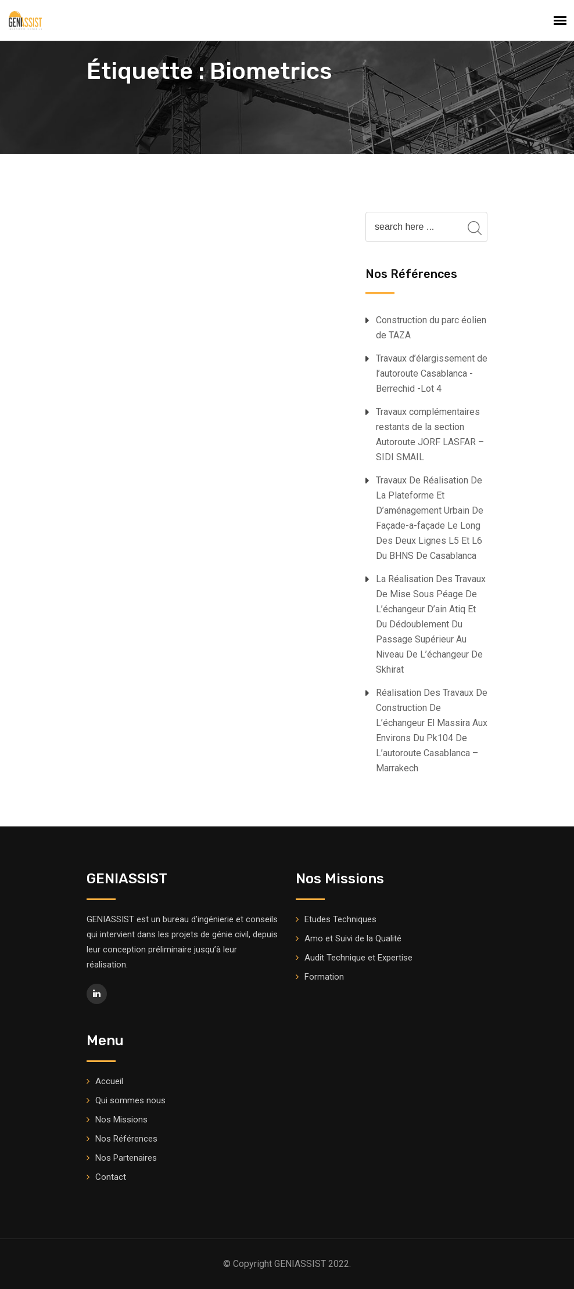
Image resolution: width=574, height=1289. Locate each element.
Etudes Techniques (340, 919)
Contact (110, 1177)
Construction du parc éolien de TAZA (431, 328)
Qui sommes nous (130, 1100)
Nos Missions (121, 1119)
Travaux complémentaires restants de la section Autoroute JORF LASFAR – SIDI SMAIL (430, 434)
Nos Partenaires (126, 1158)
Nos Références (126, 1138)
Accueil (109, 1081)
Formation (324, 977)
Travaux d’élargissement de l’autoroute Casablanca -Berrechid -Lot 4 (431, 373)
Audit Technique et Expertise (358, 957)
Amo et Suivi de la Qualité (352, 938)
